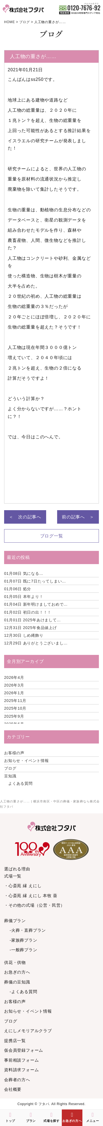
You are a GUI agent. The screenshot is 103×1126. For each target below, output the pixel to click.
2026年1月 (14, 693)
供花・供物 (15, 962)
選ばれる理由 (17, 869)
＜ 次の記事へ (25, 517)
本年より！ (23, 596)
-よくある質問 (23, 991)
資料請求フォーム (21, 1069)
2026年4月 (14, 677)
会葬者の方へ (17, 1079)
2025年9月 (14, 716)
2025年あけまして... (32, 620)
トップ (10, 1117)
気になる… (23, 573)
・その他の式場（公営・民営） (34, 905)
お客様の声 (14, 753)
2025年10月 (15, 708)
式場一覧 (12, 876)
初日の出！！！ (27, 612)
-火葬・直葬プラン (28, 930)
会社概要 (12, 1089)
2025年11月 (15, 700)
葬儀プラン (15, 920)
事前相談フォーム (21, 1060)
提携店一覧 (15, 1040)
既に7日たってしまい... (35, 581)
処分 (17, 589)
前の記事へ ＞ (78, 517)
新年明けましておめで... (36, 604)
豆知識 (10, 776)
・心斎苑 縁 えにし (22, 885)
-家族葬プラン (23, 940)
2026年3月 (14, 685)
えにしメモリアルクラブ (28, 1030)
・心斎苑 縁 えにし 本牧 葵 (30, 895)
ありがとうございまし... (36, 643)
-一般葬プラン (23, 949)
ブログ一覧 (51, 536)
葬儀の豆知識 (17, 982)
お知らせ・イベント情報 (26, 760)
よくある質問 (20, 783)
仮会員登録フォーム (23, 1050)
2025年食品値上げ (30, 627)
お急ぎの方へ (17, 972)
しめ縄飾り (23, 635)
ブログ (10, 768)
